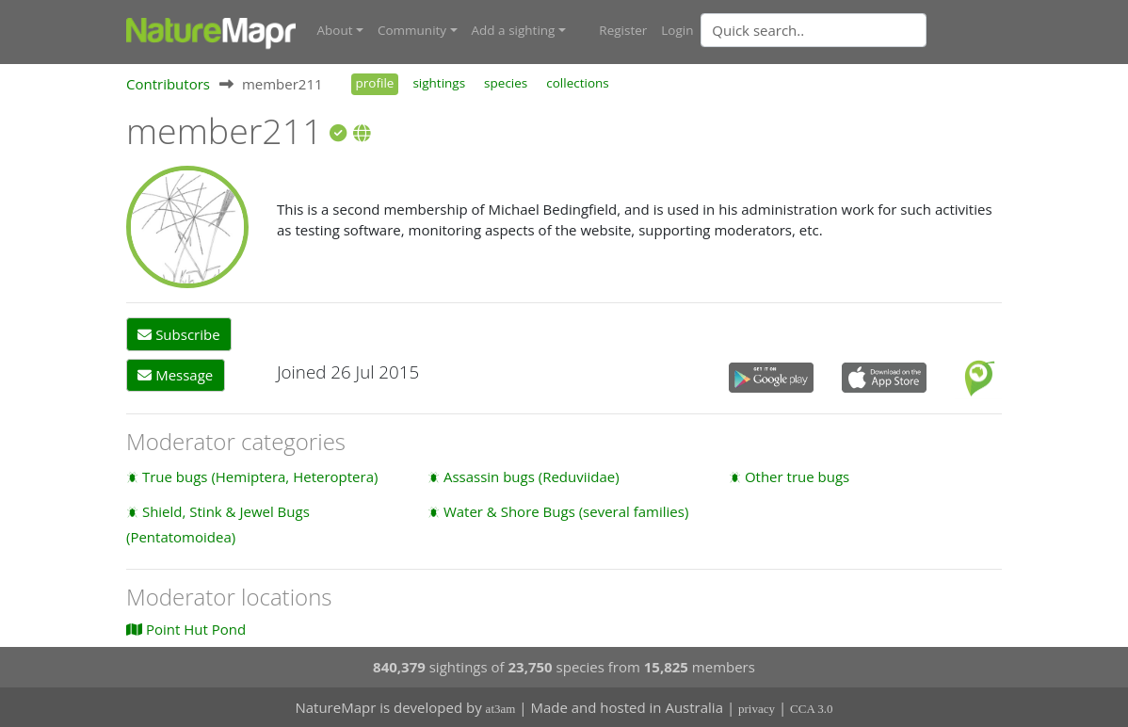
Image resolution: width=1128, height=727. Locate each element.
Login (677, 30)
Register (623, 30)
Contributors (168, 83)
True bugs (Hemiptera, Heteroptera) (260, 476)
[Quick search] (814, 30)
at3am (501, 709)
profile (375, 82)
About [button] (335, 30)
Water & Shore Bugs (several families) (565, 511)
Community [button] (412, 30)
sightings (438, 82)
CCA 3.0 (811, 709)
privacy (756, 709)
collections (577, 82)
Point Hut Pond (186, 629)
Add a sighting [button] (514, 30)
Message (175, 374)
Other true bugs (797, 476)
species (505, 82)
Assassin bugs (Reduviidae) (531, 476)
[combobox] (851, 30)
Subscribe (178, 334)
